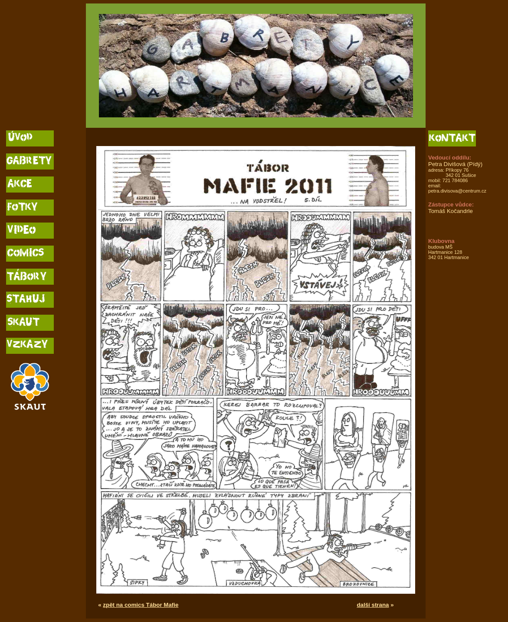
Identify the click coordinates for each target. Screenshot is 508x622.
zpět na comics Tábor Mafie (140, 605)
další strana (373, 605)
